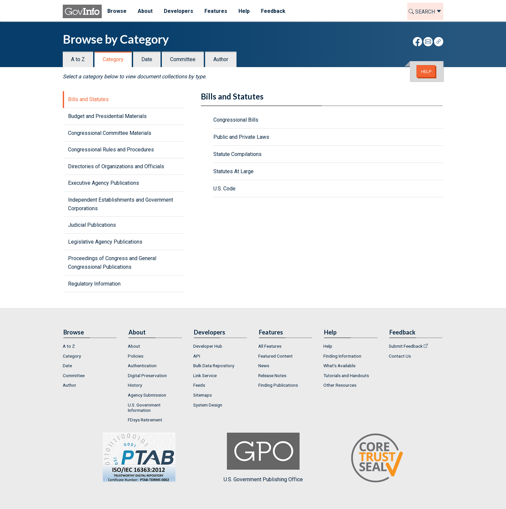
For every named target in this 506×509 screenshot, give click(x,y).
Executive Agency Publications (103, 183)
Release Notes (272, 375)
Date (146, 59)
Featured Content (275, 356)
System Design (207, 405)
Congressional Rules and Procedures (111, 149)
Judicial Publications (92, 225)
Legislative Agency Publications (105, 242)
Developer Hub (207, 346)
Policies (135, 356)
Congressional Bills (235, 120)
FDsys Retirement (145, 419)
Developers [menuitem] (178, 11)
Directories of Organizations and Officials (116, 166)
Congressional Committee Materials (109, 133)
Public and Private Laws (241, 137)
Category (113, 59)
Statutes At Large (233, 171)
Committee (183, 59)
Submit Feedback (406, 346)
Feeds (199, 385)
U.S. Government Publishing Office (263, 458)
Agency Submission (147, 395)
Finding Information (342, 356)
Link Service (205, 375)
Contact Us (400, 356)
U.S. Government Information (144, 407)
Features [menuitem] (215, 11)
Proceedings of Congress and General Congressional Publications (112, 262)
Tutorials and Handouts (346, 375)
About (134, 346)
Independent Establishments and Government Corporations (120, 204)
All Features (269, 346)
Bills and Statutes (88, 99)
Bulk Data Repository (213, 365)
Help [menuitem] (244, 11)
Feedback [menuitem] (273, 11)
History (135, 385)
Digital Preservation (147, 375)
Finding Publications (278, 385)
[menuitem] (90, 346)
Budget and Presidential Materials (107, 116)
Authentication (142, 365)
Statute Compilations (237, 154)
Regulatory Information (94, 284)
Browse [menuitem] (116, 11)
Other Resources (339, 385)
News (263, 365)
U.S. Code (224, 188)
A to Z (78, 59)
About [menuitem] (145, 11)
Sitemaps (202, 395)
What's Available (339, 365)
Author (220, 59)
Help (426, 71)
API (196, 356)
